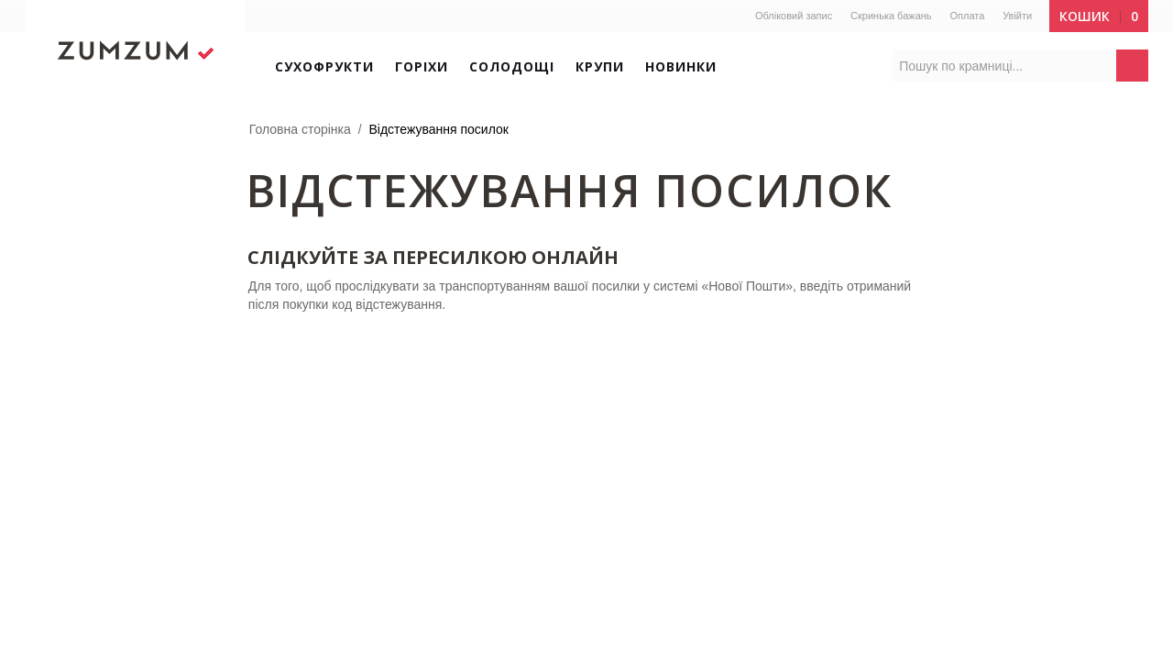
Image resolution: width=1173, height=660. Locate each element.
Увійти (1017, 15)
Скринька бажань (891, 15)
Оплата (966, 15)
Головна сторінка (300, 129)
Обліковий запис (793, 15)
